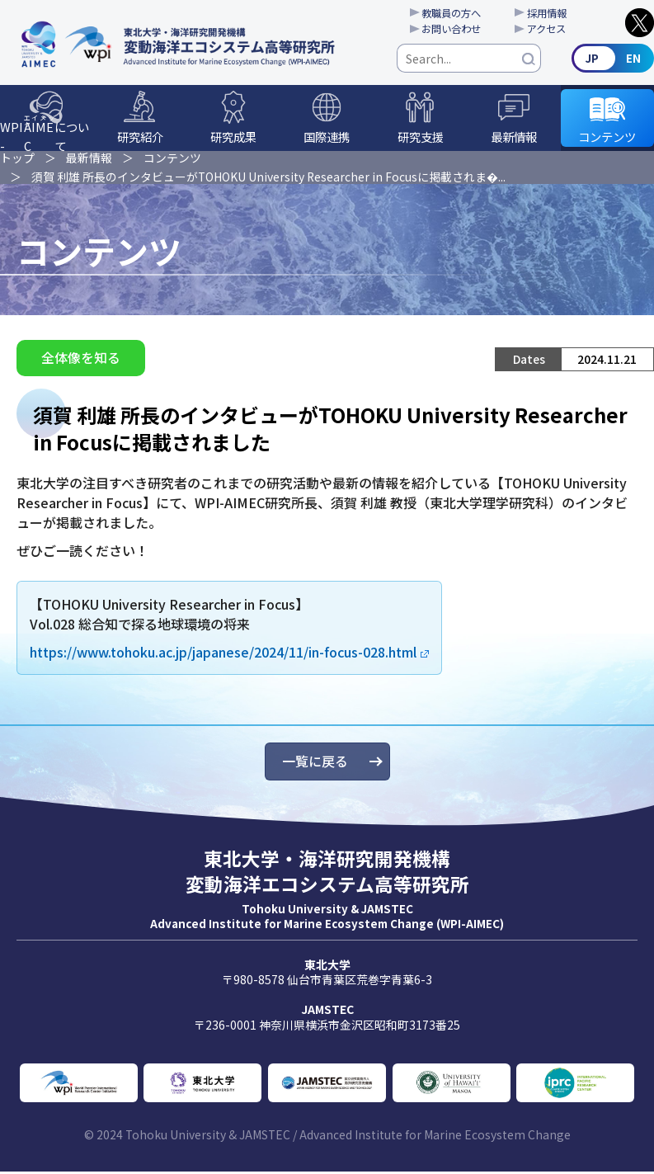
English (613, 59)
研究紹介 (140, 138)
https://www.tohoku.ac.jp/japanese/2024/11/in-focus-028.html (223, 654)
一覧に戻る (315, 764)
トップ (17, 159)
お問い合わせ (452, 29)
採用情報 (550, 13)
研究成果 (233, 138)
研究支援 (421, 138)
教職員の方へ (452, 13)
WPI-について (44, 134)
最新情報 (514, 138)
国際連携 (326, 138)
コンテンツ (607, 138)
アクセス (549, 29)
